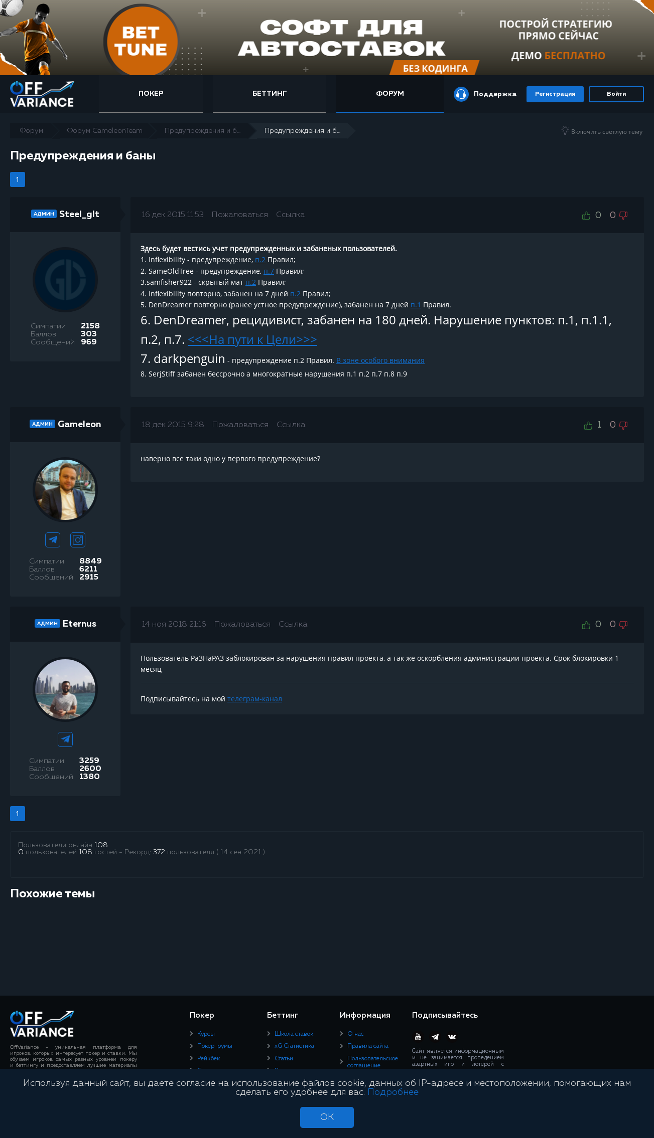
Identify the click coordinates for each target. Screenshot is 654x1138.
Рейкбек (208, 1058)
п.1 (416, 304)
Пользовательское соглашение (372, 1061)
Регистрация (555, 94)
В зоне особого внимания (380, 360)
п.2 (260, 259)
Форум (390, 93)
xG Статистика (294, 1046)
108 (101, 845)
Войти (616, 94)
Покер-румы (214, 1046)
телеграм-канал (254, 698)
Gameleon (79, 424)
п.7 (269, 271)
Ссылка (290, 215)
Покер (154, 93)
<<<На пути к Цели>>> (252, 339)
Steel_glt (79, 214)
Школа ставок (294, 1034)
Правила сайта (367, 1046)
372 (159, 852)
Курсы (206, 1034)
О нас (355, 1034)
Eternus (79, 624)
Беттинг (270, 93)
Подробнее (393, 1092)
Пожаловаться (240, 215)
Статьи (284, 1058)
